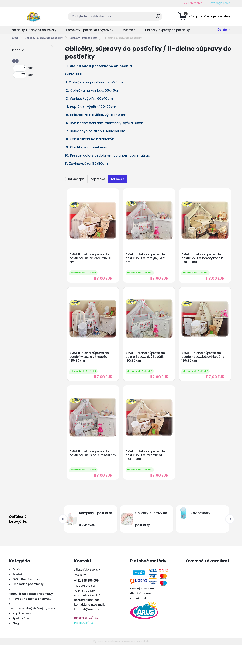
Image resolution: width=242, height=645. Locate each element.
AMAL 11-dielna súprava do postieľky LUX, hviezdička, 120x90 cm (145, 455)
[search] (158, 17)
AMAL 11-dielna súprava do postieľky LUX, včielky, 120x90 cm (90, 258)
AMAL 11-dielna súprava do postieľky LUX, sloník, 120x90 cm (92, 453)
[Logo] (32, 16)
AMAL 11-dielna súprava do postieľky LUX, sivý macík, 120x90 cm (89, 356)
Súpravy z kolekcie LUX (84, 38)
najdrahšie (98, 179)
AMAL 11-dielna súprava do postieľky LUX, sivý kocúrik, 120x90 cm (145, 356)
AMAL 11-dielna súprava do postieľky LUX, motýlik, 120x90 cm (147, 258)
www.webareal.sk (136, 641)
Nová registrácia (219, 3)
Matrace (129, 30)
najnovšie (117, 179)
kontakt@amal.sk (86, 609)
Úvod (14, 38)
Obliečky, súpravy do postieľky (167, 30)
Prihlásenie (195, 3)
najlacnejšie (76, 179)
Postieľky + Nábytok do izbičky (33, 30)
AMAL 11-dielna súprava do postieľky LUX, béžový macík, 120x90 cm (202, 258)
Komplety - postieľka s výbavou (89, 30)
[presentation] (63, 519)
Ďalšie (222, 30)
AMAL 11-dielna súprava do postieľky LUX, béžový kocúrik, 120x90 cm (203, 356)
